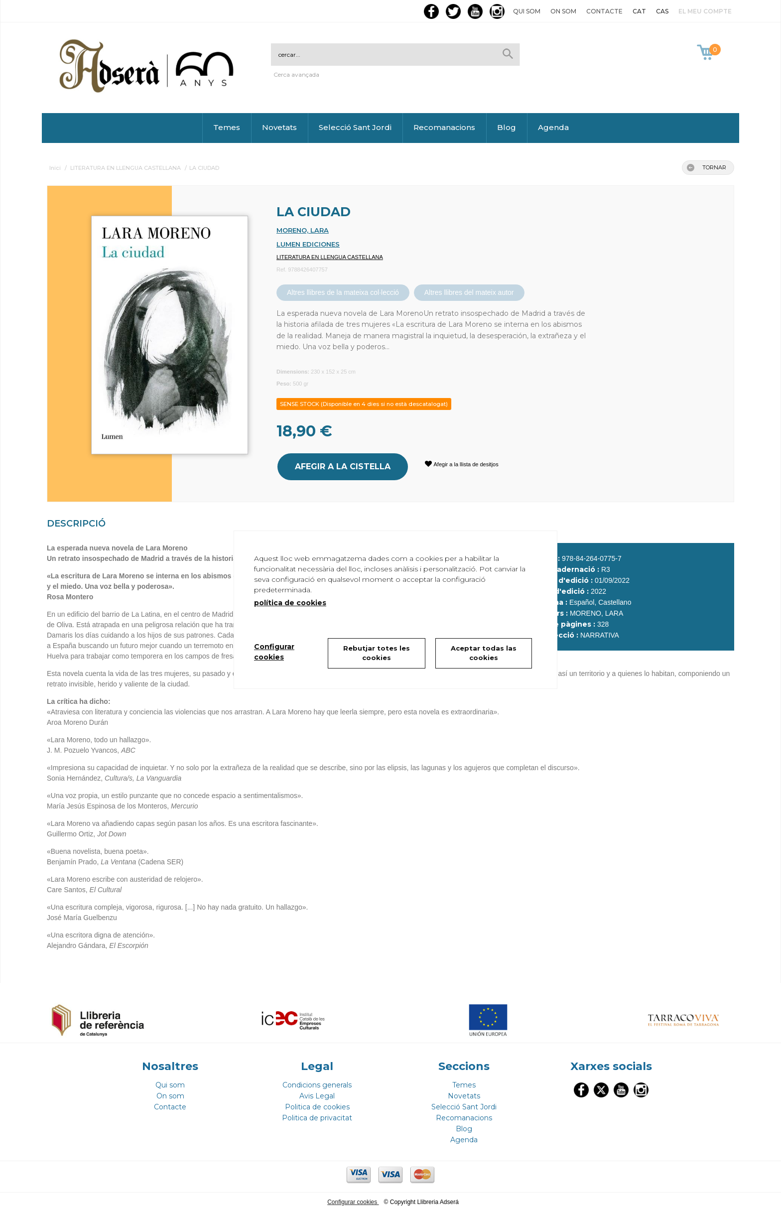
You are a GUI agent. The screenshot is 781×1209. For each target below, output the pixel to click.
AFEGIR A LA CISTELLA (342, 465)
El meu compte (705, 11)
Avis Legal (317, 1093)
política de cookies (290, 602)
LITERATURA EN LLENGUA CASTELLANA (329, 257)
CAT (639, 11)
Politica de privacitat (317, 1115)
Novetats (279, 127)
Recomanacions (444, 127)
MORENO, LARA (302, 230)
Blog (506, 127)
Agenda (553, 127)
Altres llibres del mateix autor (469, 292)
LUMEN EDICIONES (308, 244)
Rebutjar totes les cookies (376, 653)
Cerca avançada (296, 74)
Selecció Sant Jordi (355, 127)
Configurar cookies (353, 1199)
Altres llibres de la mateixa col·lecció (343, 292)
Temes (226, 127)
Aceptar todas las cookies (484, 653)
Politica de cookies (317, 1104)
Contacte (604, 11)
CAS (662, 11)
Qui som (526, 11)
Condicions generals (317, 1082)
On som (563, 11)
